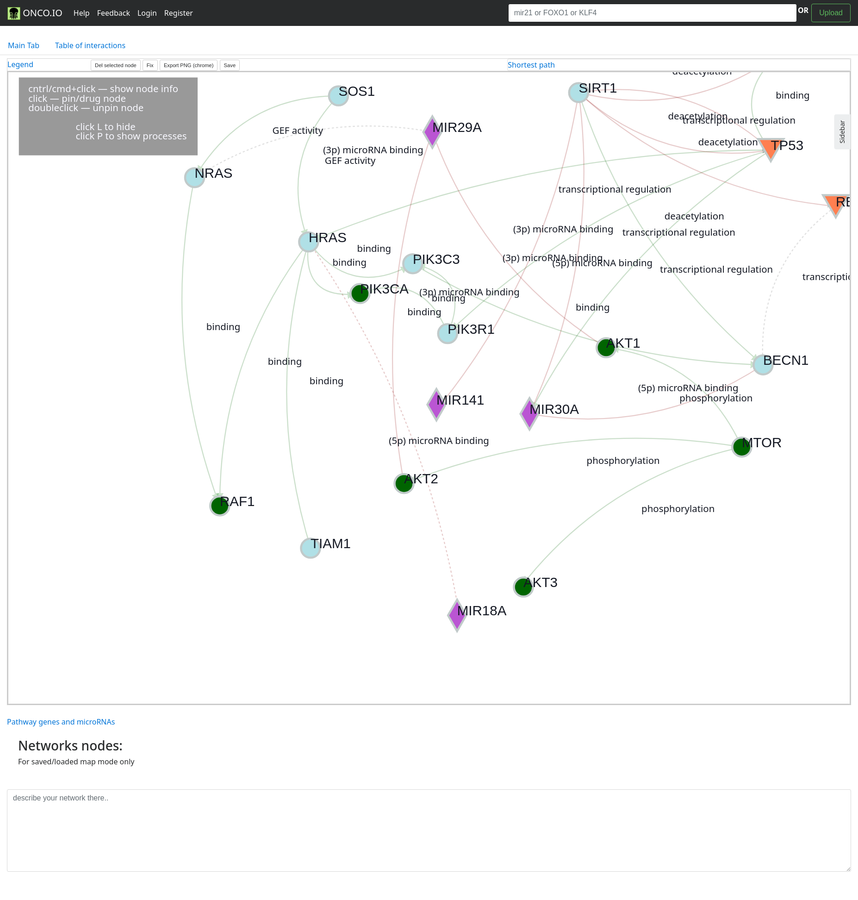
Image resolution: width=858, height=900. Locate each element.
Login (147, 13)
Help (82, 13)
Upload (831, 13)
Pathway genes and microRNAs (61, 722)
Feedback (113, 13)
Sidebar (842, 132)
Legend (20, 64)
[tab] (679, 64)
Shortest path (531, 65)
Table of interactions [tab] (90, 45)
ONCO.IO (34, 13)
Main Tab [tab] (23, 45)
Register (178, 13)
